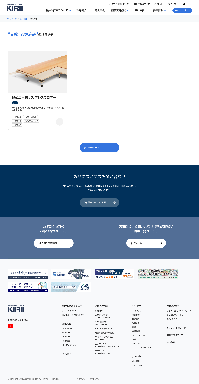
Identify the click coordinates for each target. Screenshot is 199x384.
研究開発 (99, 311)
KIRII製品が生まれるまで (73, 315)
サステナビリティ (139, 335)
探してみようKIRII (70, 311)
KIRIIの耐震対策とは (104, 328)
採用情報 (136, 356)
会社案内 (136, 306)
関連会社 (136, 319)
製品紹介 (66, 324)
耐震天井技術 (101, 306)
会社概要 (136, 315)
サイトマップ (95, 379)
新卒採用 (136, 361)
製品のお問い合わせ (175, 315)
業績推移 (136, 331)
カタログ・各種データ (176, 328)
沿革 (134, 339)
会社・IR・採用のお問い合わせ (179, 311)
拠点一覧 (136, 343)
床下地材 (66, 336)
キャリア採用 (137, 365)
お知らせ (171, 342)
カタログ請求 (172, 319)
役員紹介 (136, 323)
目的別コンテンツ (69, 345)
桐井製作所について (72, 306)
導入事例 (66, 354)
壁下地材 (66, 332)
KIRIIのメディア (175, 335)
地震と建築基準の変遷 (104, 333)
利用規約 (81, 379)
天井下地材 (67, 328)
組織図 (135, 327)
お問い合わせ (173, 306)
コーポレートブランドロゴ (142, 347)
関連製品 (66, 341)
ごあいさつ (137, 311)
